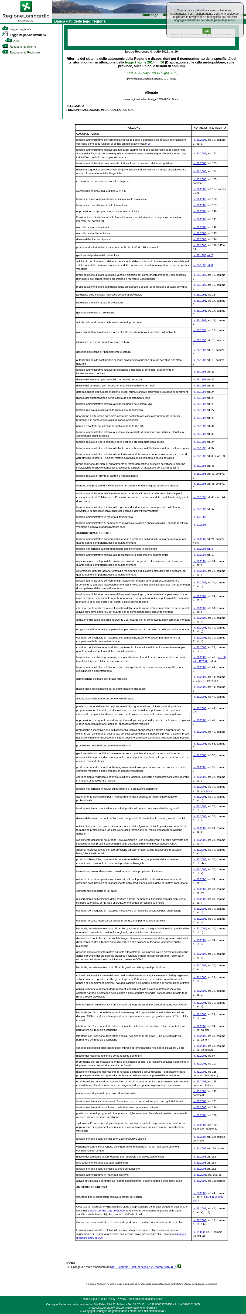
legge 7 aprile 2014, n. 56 (144, 62)
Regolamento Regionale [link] (20, 52)
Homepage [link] (150, 15)
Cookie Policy (106, 1299)
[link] (26, 22)
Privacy (121, 1299)
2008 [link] (12, 41)
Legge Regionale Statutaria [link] (23, 35)
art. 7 (210, 255)
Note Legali (90, 1299)
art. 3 (210, 548)
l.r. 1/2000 (199, 1232)
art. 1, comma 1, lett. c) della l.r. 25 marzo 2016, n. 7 (143, 1267)
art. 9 (209, 790)
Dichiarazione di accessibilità (145, 1299)
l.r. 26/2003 (199, 1193)
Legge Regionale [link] (16, 29)
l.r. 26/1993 (199, 255)
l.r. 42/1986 (199, 517)
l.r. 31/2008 (199, 139)
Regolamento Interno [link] (18, 46)
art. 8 (210, 265)
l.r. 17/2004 (199, 524)
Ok (207, 31)
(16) (149, 143)
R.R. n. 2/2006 (214, 1196)
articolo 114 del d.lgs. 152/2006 (106, 1210)
